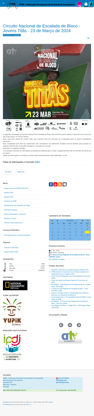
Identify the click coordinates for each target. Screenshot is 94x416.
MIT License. (49, 402)
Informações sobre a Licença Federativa (17, 235)
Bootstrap (6, 402)
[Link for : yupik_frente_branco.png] (12, 311)
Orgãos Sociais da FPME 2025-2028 (16, 188)
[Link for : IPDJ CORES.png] (12, 347)
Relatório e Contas (10, 218)
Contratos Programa (10, 210)
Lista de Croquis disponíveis (13, 223)
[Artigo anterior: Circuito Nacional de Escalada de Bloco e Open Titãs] (8, 172)
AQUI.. (38, 162)
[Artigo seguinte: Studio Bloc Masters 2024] (21, 172)
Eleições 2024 (8, 193)
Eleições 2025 (8, 197)
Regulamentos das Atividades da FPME (17, 205)
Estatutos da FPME (10, 201)
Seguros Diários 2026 (11, 252)
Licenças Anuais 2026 (11, 247)
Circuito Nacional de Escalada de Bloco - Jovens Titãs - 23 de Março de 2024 (43, 28)
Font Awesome (7, 404)
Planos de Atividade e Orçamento (15, 214)
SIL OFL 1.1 (27, 404)
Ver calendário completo (57, 259)
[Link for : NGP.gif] (15, 285)
